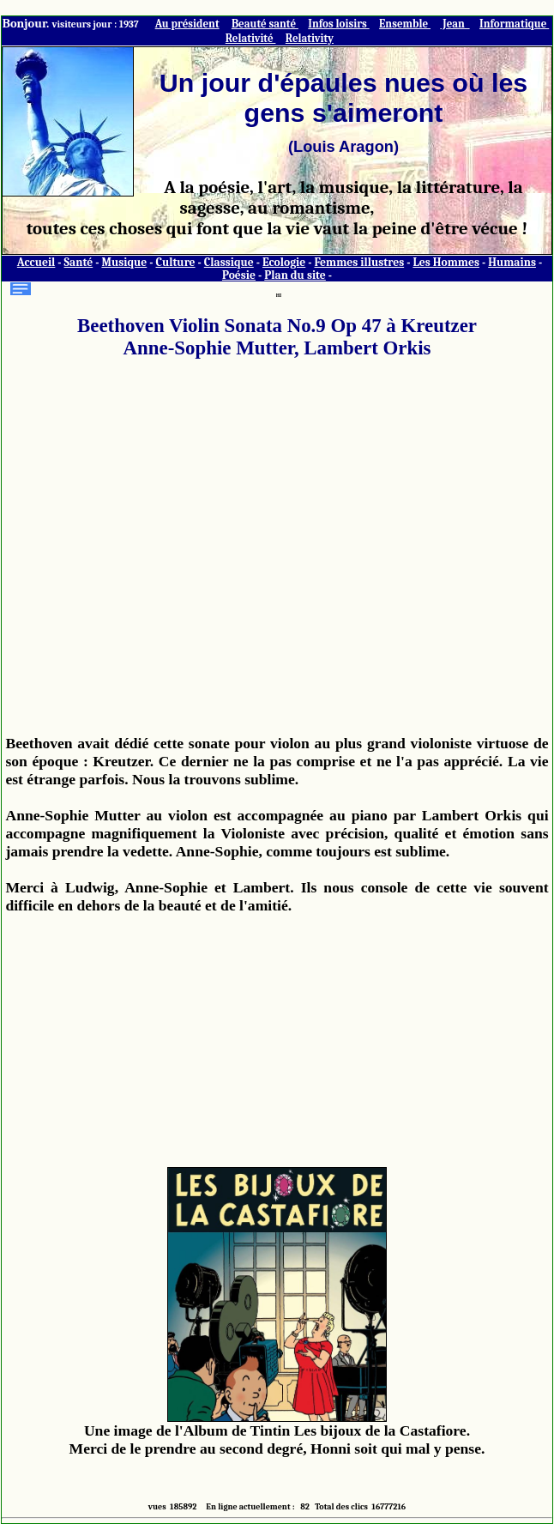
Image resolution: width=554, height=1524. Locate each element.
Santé (78, 262)
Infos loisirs (338, 23)
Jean (454, 23)
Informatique (514, 23)
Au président (187, 23)
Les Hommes (445, 262)
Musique (124, 262)
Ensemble (405, 23)
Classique (229, 262)
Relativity (310, 38)
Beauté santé (265, 23)
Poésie (239, 275)
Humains (512, 262)
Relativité (251, 38)
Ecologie (283, 262)
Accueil (36, 262)
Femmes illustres (359, 262)
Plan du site (295, 275)
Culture (175, 262)
